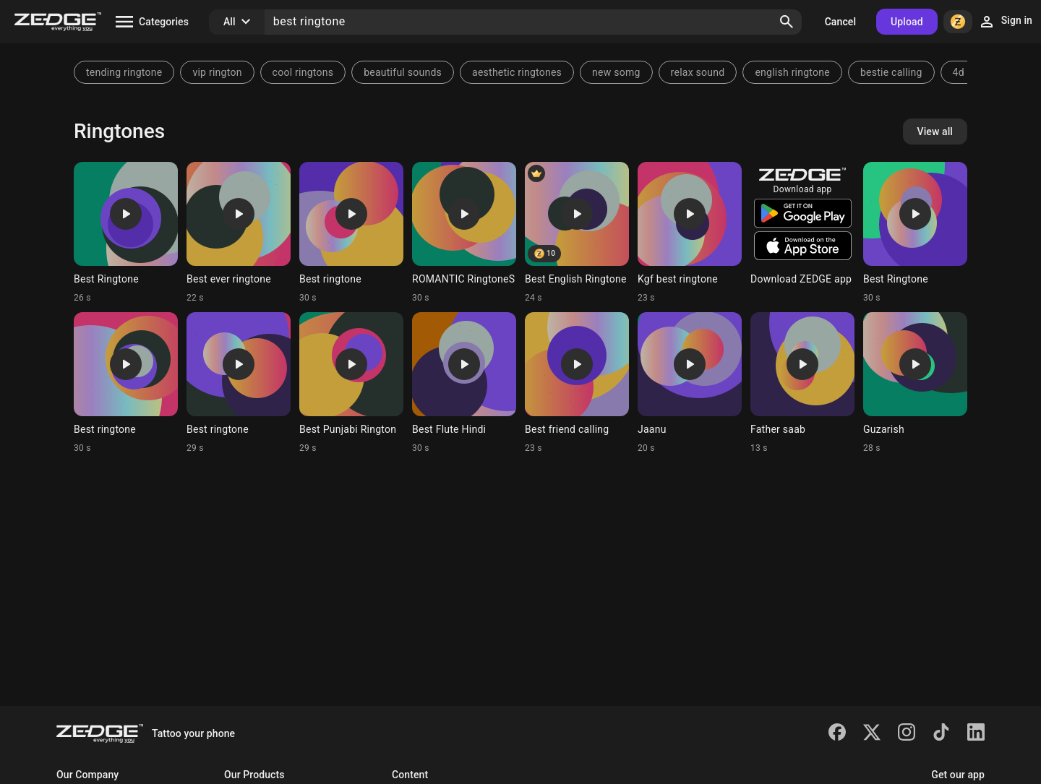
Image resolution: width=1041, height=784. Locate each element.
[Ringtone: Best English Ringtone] (577, 232)
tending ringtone (124, 72)
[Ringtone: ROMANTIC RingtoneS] (464, 232)
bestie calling (891, 72)
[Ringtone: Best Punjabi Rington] (351, 383)
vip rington (216, 72)
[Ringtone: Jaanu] (690, 383)
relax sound (698, 72)
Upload (907, 21)
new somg (616, 72)
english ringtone (792, 72)
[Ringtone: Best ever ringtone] (239, 232)
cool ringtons (303, 72)
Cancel (840, 21)
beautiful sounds (403, 72)
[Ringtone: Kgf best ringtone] (690, 232)
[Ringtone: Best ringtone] (351, 232)
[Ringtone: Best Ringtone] (126, 232)
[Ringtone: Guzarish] (915, 383)
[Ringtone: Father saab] (802, 383)
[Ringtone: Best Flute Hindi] (464, 383)
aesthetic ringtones (517, 72)
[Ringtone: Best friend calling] (577, 383)
